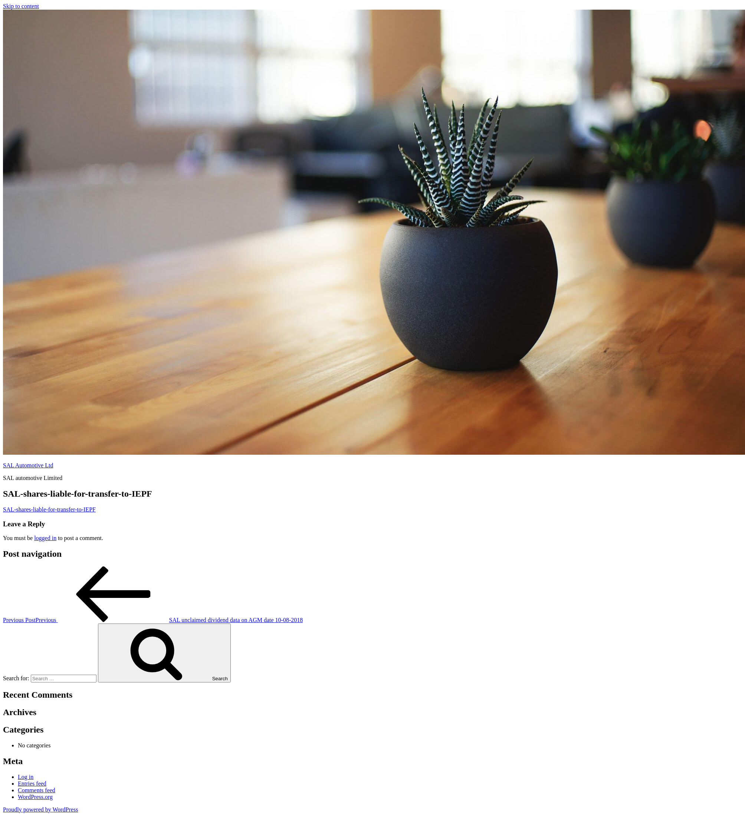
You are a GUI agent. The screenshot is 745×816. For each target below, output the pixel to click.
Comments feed (36, 790)
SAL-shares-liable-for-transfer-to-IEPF (49, 509)
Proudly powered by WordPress (40, 809)
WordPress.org (35, 797)
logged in (45, 538)
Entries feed (32, 783)
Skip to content (21, 6)
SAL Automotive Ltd (28, 465)
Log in (25, 777)
